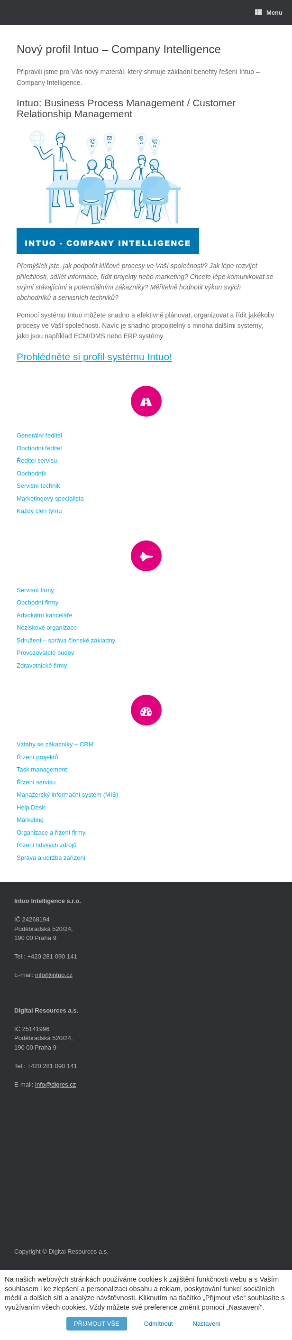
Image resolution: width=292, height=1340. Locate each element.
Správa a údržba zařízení (51, 857)
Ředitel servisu (37, 460)
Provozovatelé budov (45, 652)
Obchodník (31, 473)
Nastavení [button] (207, 1323)
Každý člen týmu (39, 510)
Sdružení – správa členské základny (66, 640)
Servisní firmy (35, 590)
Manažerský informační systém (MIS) (68, 794)
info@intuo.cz (54, 974)
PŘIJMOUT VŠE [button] (96, 1323)
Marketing (30, 819)
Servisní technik (38, 485)
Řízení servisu (36, 782)
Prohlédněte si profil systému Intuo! (94, 356)
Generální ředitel (39, 435)
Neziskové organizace (47, 627)
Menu (269, 12)
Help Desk (31, 807)
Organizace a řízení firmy (51, 832)
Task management (42, 769)
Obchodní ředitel (39, 448)
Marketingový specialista (50, 498)
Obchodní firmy (37, 602)
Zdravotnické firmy (42, 665)
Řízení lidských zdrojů (46, 844)
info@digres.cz (55, 1084)
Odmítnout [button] (158, 1323)
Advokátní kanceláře (45, 615)
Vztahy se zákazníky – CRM (55, 744)
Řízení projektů (37, 757)
